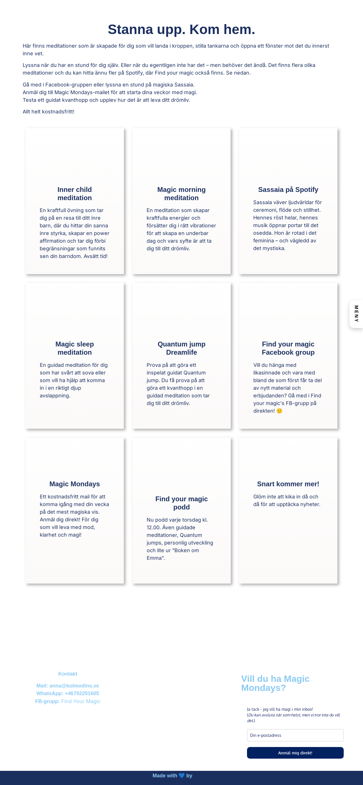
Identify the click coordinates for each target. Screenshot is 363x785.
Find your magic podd (181, 506)
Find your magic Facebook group (288, 351)
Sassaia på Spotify (288, 189)
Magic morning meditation (181, 194)
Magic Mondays (74, 493)
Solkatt (202, 775)
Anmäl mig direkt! (295, 752)
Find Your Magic (80, 701)
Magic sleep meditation (74, 351)
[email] (295, 735)
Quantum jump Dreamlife (181, 351)
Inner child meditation (75, 194)
